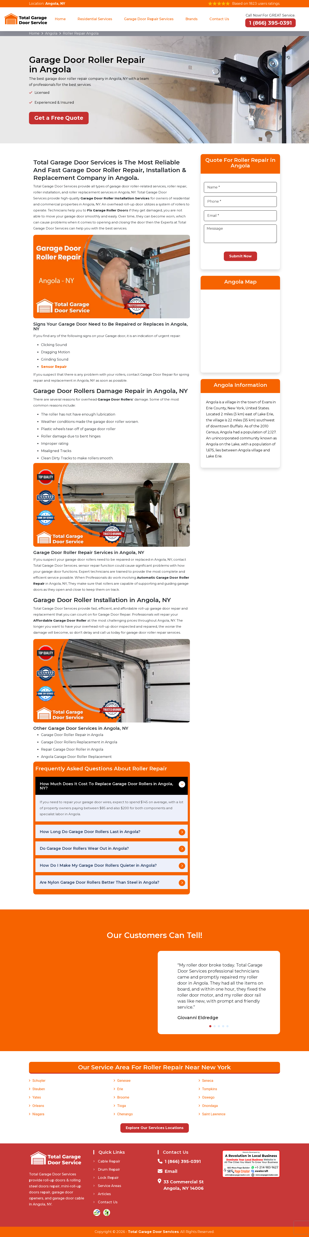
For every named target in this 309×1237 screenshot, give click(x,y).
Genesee (123, 1081)
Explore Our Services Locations (154, 1128)
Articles (102, 1194)
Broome (123, 1097)
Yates (36, 1097)
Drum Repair (106, 1169)
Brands (191, 19)
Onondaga (210, 1106)
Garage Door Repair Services (149, 19)
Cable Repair (106, 1161)
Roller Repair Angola (80, 33)
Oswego (208, 1097)
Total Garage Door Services (153, 1232)
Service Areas (107, 1186)
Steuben (38, 1089)
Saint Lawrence (214, 1114)
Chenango (125, 1114)
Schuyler (38, 1081)
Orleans (38, 1106)
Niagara (38, 1114)
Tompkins (209, 1089)
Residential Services (94, 19)
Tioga (121, 1106)
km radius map (240, 330)
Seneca (207, 1081)
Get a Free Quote (58, 118)
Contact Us (219, 19)
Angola (51, 33)
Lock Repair (106, 1178)
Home (60, 19)
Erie (120, 1089)
